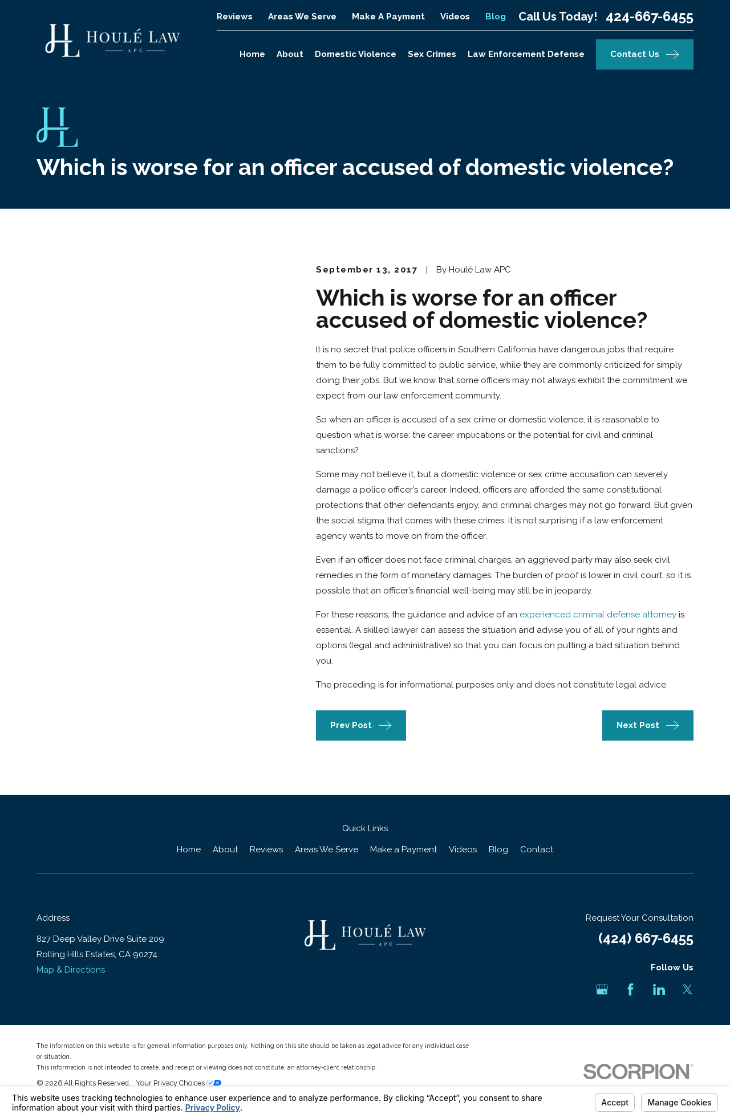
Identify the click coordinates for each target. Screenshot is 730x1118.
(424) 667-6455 (646, 938)
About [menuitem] (290, 54)
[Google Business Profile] (602, 989)
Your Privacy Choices (178, 1083)
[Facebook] (630, 989)
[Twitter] (688, 989)
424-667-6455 (650, 16)
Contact (536, 849)
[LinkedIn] (659, 989)
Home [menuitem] (252, 54)
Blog (495, 16)
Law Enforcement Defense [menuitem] (526, 54)
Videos (455, 16)
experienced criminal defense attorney (598, 614)
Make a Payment (388, 16)
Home (189, 849)
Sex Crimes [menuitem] (432, 54)
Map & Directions (70, 970)
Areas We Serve (302, 16)
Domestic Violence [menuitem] (355, 54)
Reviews (235, 16)
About (225, 849)
